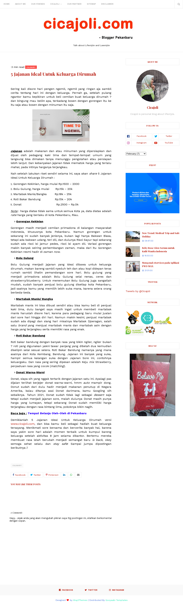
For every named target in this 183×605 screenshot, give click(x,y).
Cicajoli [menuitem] (54, 4)
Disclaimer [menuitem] (107, 4)
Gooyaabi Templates (116, 600)
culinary (17, 465)
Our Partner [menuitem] (74, 4)
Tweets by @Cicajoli (138, 291)
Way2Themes (80, 600)
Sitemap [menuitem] (91, 4)
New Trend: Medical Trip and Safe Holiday (160, 234)
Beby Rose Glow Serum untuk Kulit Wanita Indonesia (158, 249)
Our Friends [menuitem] (38, 4)
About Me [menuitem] (20, 4)
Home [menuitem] (7, 4)
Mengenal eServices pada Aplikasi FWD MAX (160, 264)
